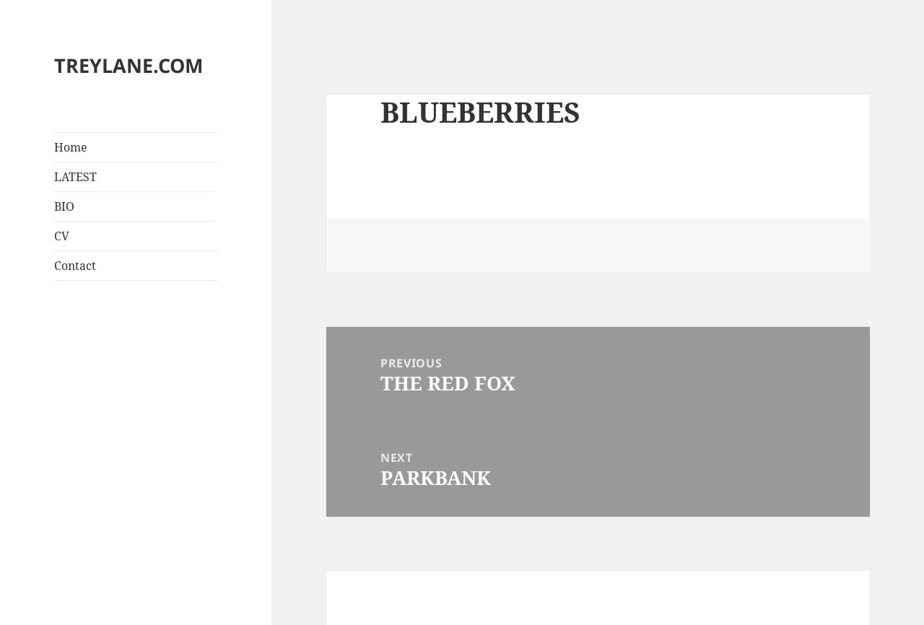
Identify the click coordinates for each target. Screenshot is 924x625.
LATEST (75, 177)
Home (70, 147)
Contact (75, 266)
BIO (64, 206)
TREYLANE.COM (128, 65)
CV (61, 236)
